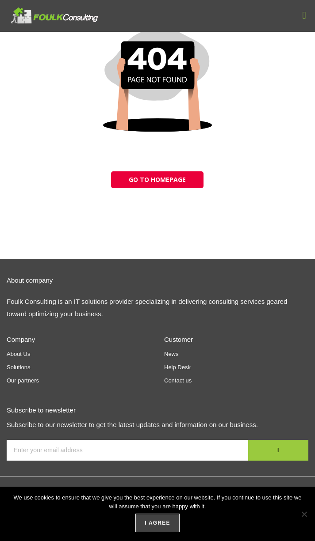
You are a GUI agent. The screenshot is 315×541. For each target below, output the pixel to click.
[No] (304, 514)
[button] (304, 15)
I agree (157, 523)
